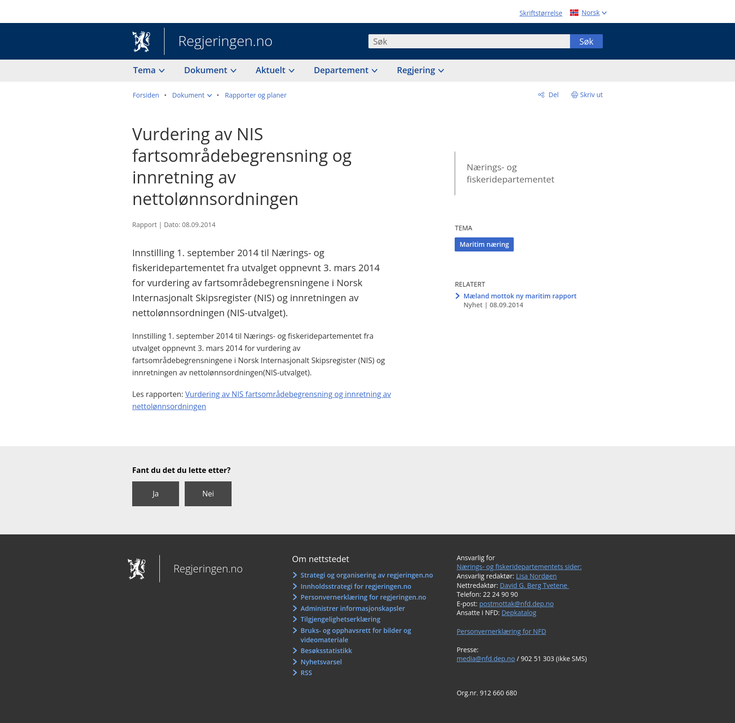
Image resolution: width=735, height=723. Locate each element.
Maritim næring (484, 244)
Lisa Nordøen (536, 575)
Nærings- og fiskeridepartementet (510, 173)
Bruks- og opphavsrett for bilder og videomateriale (355, 635)
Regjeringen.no (218, 42)
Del (553, 94)
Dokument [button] (207, 70)
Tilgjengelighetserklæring (340, 619)
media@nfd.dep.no (486, 658)
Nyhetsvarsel (321, 661)
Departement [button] (342, 70)
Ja (155, 493)
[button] (192, 95)
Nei (208, 493)
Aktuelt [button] (272, 70)
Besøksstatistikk (326, 650)
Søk (586, 41)
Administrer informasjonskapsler (352, 608)
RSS (306, 672)
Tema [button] (145, 70)
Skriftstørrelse (540, 12)
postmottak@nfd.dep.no (516, 603)
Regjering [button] (417, 70)
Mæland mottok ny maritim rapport (520, 295)
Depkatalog (519, 612)
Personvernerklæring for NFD (501, 631)
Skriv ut (591, 94)
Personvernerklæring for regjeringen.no (363, 597)
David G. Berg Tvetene (534, 585)
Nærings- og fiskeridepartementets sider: (519, 566)
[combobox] (469, 41)
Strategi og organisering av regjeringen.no (366, 575)
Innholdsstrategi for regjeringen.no (355, 586)
